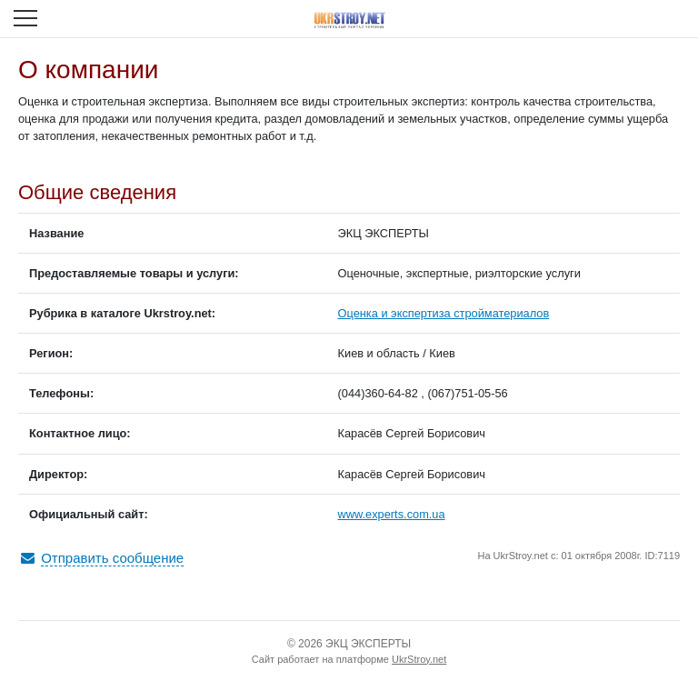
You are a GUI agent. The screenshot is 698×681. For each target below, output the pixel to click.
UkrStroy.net (419, 659)
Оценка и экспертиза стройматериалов (444, 313)
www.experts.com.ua (391, 514)
